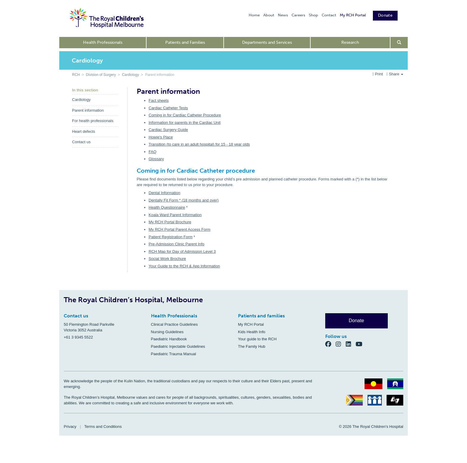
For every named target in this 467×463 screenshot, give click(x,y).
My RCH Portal (353, 15)
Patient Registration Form (170, 237)
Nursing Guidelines (167, 332)
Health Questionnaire (167, 207)
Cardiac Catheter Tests (168, 108)
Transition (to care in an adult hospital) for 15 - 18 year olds (199, 144)
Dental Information (164, 193)
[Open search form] (399, 42)
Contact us (81, 142)
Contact (329, 15)
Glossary (156, 159)
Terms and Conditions (103, 426)
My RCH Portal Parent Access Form (179, 229)
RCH (76, 75)
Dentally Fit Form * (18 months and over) (184, 200)
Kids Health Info (251, 332)
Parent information (88, 110)
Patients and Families (185, 42)
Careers (298, 15)
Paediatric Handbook (169, 339)
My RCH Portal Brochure (170, 222)
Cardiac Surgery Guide (168, 129)
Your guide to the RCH (257, 339)
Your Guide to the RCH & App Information (184, 266)
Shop (313, 15)
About (268, 15)
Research (350, 42)
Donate (385, 15)
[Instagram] (341, 344)
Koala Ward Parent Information (175, 215)
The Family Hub (251, 346)
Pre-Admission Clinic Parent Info (176, 244)
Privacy (70, 426)
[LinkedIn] (351, 344)
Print (378, 74)
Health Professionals (102, 42)
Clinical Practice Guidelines (174, 324)
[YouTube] (361, 344)
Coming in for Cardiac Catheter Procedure (185, 115)
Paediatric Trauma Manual (173, 354)
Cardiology (130, 75)
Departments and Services (267, 42)
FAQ (152, 151)
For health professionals (92, 121)
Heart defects (83, 131)
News (283, 15)
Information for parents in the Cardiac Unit (184, 122)
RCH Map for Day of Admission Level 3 (182, 251)
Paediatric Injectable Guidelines (178, 346)
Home (254, 15)
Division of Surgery (101, 75)
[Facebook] (330, 344)
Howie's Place (161, 137)
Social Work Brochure (167, 258)
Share (394, 74)
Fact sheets (159, 100)
